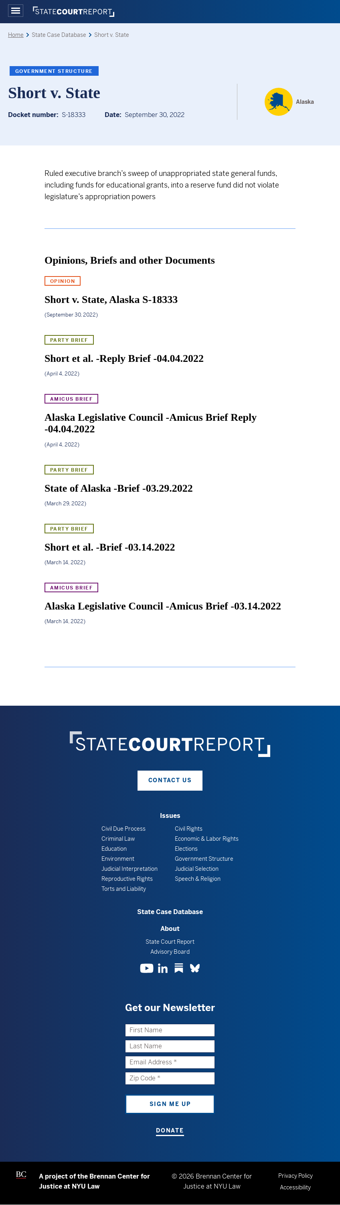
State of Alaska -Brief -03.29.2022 (119, 488)
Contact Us (170, 780)
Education (114, 848)
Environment (117, 858)
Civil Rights (188, 828)
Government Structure (54, 71)
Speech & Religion (198, 878)
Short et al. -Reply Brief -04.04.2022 (124, 358)
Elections (186, 848)
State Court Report (170, 941)
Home (16, 34)
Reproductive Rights (127, 878)
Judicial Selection (197, 868)
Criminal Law (118, 838)
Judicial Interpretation (129, 868)
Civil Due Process (123, 828)
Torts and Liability (123, 888)
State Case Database (170, 912)
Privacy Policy (295, 1175)
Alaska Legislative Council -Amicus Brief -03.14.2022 (163, 606)
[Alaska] (289, 102)
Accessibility (295, 1187)
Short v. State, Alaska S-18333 (111, 299)
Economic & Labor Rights (207, 838)
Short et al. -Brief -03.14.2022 (110, 547)
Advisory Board (170, 951)
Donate (170, 1130)
